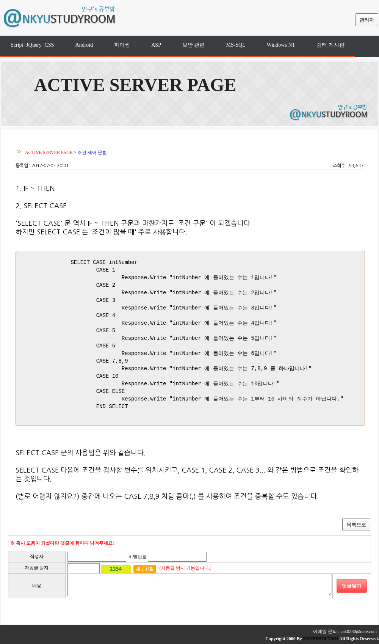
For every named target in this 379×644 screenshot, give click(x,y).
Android (84, 45)
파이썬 (122, 45)
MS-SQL (235, 45)
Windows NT (281, 45)
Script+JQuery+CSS (32, 45)
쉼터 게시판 (330, 45)
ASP (156, 45)
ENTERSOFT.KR (321, 638)
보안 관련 (193, 45)
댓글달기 (352, 586)
